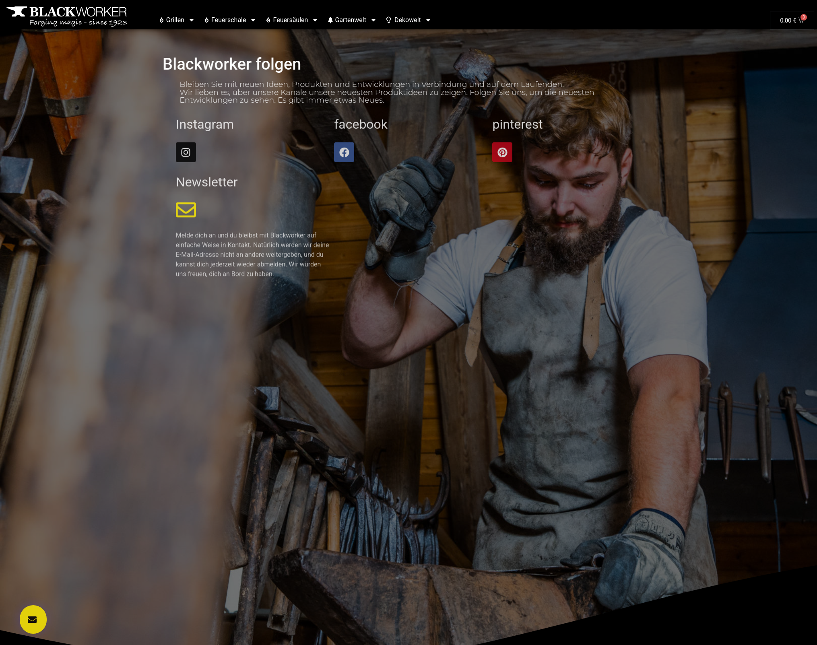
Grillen (177, 20)
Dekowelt (408, 20)
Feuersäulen (292, 20)
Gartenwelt (352, 20)
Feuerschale (230, 20)
